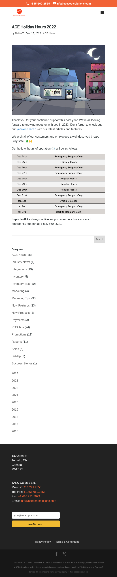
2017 (15, 424)
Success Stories (22, 363)
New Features (21, 305)
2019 (15, 409)
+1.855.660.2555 (35, 491)
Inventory (18, 276)
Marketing (18, 291)
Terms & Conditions (67, 541)
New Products (21, 312)
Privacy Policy (42, 541)
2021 (15, 395)
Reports (17, 341)
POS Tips (18, 327)
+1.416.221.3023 (29, 496)
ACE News (49, 33)
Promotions (19, 334)
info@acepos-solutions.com (38, 500)
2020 (15, 402)
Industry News (21, 262)
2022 (15, 387)
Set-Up (16, 356)
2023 (15, 380)
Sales (15, 349)
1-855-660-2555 (39, 4)
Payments (18, 320)
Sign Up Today (36, 523)
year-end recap (26, 129)
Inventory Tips (21, 283)
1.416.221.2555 (31, 487)
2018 (15, 416)
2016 (15, 431)
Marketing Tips (21, 298)
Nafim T (19, 33)
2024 (15, 373)
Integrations (19, 269)
